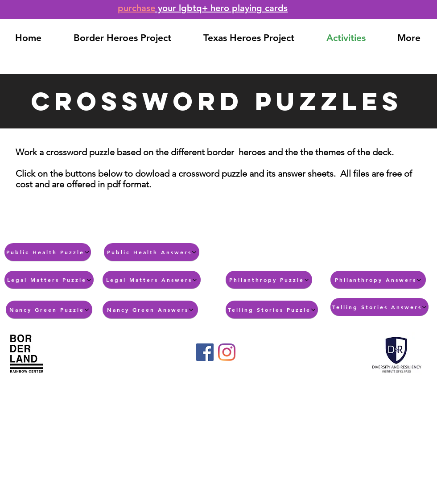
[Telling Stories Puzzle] (272, 309)
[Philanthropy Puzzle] (269, 280)
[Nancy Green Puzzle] (49, 309)
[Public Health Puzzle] (47, 252)
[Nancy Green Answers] (150, 309)
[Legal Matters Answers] (152, 280)
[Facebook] (205, 352)
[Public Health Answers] (151, 252)
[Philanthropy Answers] (378, 280)
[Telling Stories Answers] (379, 307)
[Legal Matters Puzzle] (49, 280)
